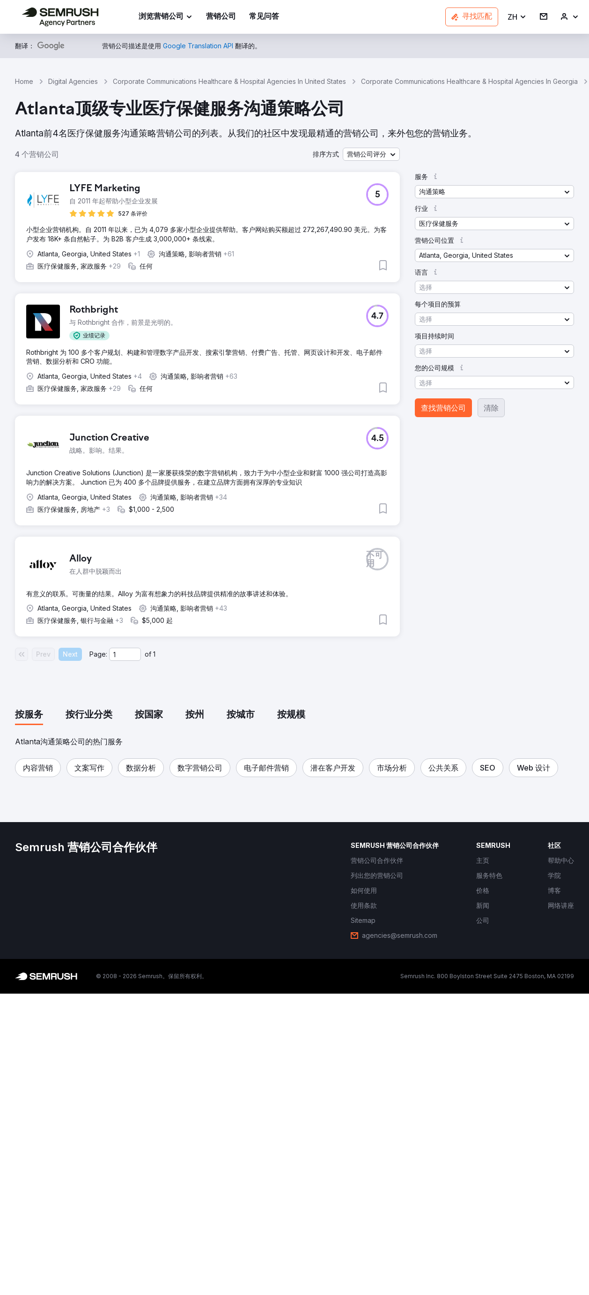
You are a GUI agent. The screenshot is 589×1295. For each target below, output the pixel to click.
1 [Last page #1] (154, 654)
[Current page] (125, 654)
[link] (221, 17)
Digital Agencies (73, 81)
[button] (517, 17)
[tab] (29, 715)
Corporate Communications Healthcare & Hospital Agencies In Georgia (469, 81)
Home (24, 81)
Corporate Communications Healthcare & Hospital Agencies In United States (229, 81)
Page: (98, 654)
